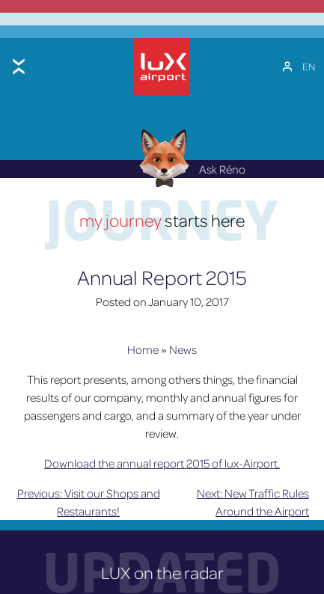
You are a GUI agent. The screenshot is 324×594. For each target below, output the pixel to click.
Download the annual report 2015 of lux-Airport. (162, 460)
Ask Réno (187, 167)
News (183, 347)
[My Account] (287, 65)
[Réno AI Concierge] (162, 155)
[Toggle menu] (18, 65)
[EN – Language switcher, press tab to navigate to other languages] (308, 65)
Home (143, 347)
